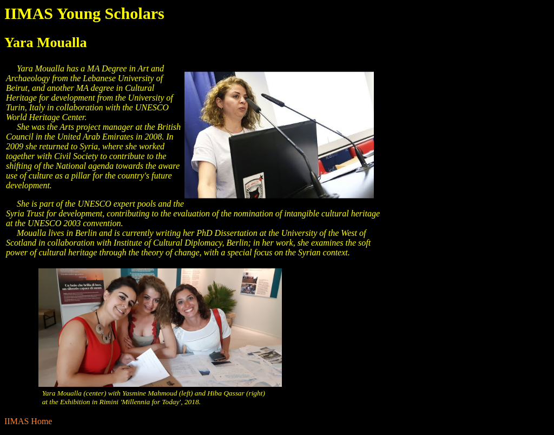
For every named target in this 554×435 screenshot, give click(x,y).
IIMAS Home (28, 421)
